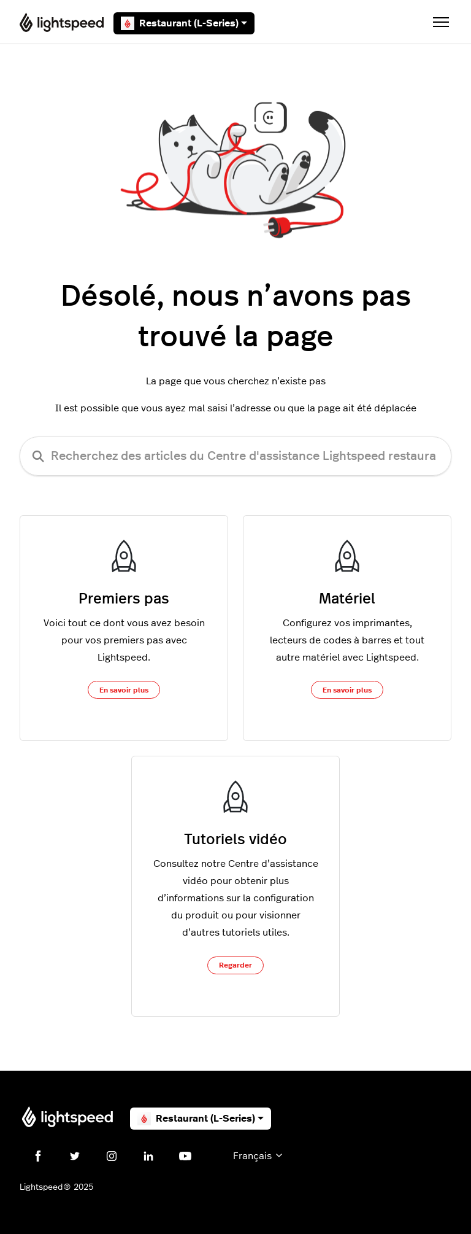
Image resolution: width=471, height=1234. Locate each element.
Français (258, 1156)
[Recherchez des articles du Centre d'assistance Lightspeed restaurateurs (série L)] (235, 456)
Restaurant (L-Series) (184, 23)
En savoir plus (123, 690)
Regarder (235, 965)
